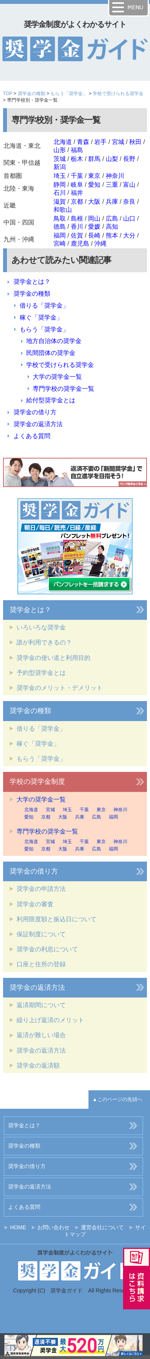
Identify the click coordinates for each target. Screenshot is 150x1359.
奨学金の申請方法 (41, 888)
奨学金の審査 (35, 904)
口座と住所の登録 (41, 964)
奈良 (129, 201)
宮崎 (59, 243)
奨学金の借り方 (35, 412)
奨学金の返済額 (38, 1065)
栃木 (77, 159)
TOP (7, 93)
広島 (112, 218)
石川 (59, 192)
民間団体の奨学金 (50, 353)
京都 (77, 201)
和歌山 (62, 209)
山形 (59, 150)
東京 (94, 175)
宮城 (118, 142)
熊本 (112, 235)
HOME (18, 1227)
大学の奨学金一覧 (57, 376)
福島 (77, 150)
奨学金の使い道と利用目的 (53, 657)
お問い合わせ (53, 1227)
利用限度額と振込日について (57, 919)
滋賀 (59, 201)
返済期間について (41, 1005)
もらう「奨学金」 (68, 93)
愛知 (94, 184)
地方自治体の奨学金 (54, 341)
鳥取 (59, 218)
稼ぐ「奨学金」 (41, 317)
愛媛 (94, 226)
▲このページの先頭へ (117, 1099)
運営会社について (102, 1227)
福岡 (59, 235)
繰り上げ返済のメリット (50, 1020)
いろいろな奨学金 (41, 627)
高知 (112, 226)
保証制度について (41, 934)
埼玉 (59, 175)
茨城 (59, 159)
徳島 (59, 226)
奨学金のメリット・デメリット (60, 688)
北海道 (62, 142)
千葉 (77, 175)
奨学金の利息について (47, 949)
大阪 (94, 201)
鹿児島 (80, 243)
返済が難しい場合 (41, 1035)
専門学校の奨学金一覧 (63, 388)
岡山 (94, 218)
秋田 (135, 142)
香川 (77, 226)
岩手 (100, 142)
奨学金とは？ (31, 281)
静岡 (59, 184)
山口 (129, 218)
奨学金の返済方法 (38, 424)
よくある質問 (31, 436)
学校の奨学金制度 (37, 781)
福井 (77, 192)
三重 (112, 184)
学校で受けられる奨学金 (118, 93)
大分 (129, 235)
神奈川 (115, 175)
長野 (129, 159)
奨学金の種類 (31, 93)
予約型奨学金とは (41, 672)
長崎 (94, 235)
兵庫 (112, 201)
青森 (83, 142)
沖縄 (100, 243)
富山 (129, 184)
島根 (77, 218)
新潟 (59, 167)
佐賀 (77, 235)
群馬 (94, 159)
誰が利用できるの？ (44, 642)
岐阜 (77, 184)
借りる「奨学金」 (44, 305)
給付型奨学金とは (50, 400)
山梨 (112, 159)
